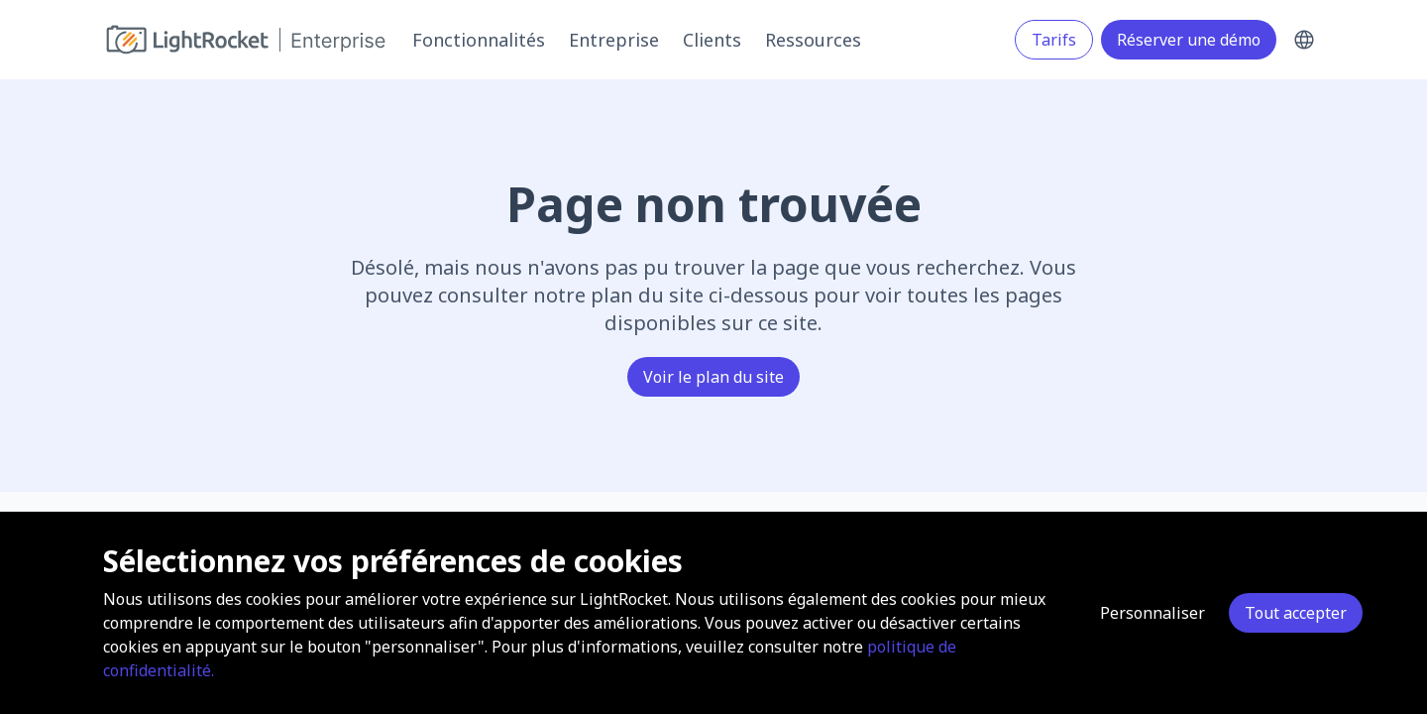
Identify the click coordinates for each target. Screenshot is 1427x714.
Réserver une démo (1189, 40)
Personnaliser (1152, 613)
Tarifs (1054, 40)
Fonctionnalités (478, 40)
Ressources (813, 40)
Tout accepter (1296, 613)
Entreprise (614, 40)
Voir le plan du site (713, 377)
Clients (712, 40)
